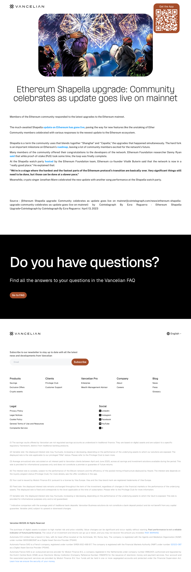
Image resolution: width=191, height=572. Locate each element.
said (12, 156)
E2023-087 (176, 544)
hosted (49, 161)
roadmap (62, 146)
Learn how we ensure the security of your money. (32, 561)
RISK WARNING (152, 532)
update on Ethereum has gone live (64, 127)
